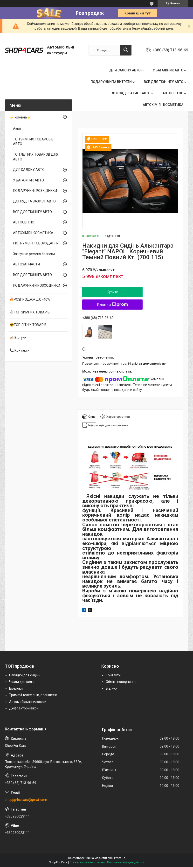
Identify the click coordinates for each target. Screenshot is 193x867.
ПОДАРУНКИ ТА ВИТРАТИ (111, 82)
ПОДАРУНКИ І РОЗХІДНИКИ (35, 191)
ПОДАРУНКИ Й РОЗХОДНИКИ (36, 285)
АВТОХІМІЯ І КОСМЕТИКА (163, 105)
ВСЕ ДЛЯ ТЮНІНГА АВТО (32, 275)
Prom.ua (119, 858)
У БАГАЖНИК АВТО (168, 70)
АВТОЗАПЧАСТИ (26, 264)
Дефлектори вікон (24, 708)
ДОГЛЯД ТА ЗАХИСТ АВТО (34, 201)
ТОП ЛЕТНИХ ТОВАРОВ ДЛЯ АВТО (35, 157)
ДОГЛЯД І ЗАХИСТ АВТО (131, 93)
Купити (112, 292)
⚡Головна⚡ (20, 117)
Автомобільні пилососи (27, 702)
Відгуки (111, 688)
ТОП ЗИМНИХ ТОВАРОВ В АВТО (33, 141)
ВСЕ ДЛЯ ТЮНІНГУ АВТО (163, 82)
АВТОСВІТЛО (173, 93)
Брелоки (16, 688)
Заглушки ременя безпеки (34, 254)
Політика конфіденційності (125, 862)
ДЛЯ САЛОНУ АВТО (125, 70)
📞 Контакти (19, 350)
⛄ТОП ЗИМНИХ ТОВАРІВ (30, 312)
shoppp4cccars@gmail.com (26, 800)
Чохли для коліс (21, 682)
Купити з (112, 304)
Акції (17, 129)
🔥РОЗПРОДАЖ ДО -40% (30, 299)
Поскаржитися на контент (87, 862)
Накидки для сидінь (25, 675)
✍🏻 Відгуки (18, 338)
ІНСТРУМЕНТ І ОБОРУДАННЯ (36, 243)
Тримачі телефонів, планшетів (33, 695)
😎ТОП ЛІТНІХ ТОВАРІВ (28, 325)
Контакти (113, 675)
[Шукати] (125, 50)
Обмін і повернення (121, 682)
